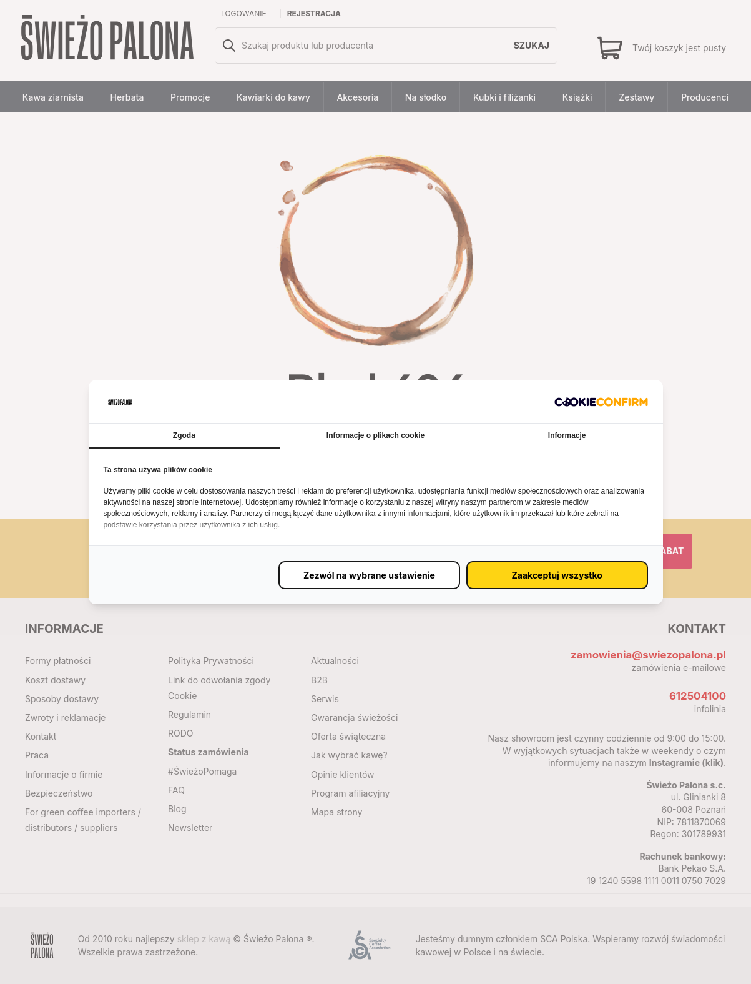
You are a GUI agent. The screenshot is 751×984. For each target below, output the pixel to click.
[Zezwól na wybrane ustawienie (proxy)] (369, 575)
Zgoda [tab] (184, 435)
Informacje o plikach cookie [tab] (375, 435)
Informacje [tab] (567, 435)
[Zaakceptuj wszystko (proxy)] (557, 575)
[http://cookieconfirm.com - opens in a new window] (601, 401)
